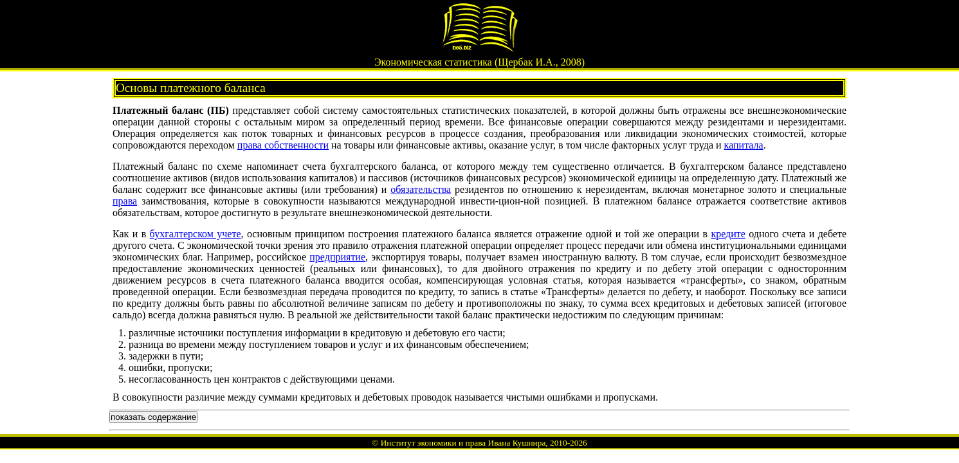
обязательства (420, 189)
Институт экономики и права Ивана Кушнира (463, 443)
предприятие (337, 256)
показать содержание (153, 417)
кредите (728, 233)
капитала (743, 145)
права (125, 200)
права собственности (283, 145)
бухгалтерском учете (195, 233)
